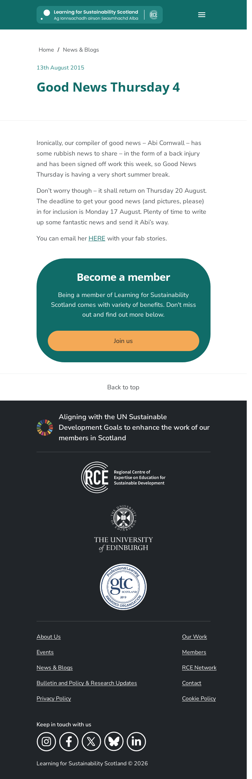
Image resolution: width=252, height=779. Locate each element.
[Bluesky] (114, 743)
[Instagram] (46, 743)
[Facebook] (69, 743)
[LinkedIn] (136, 743)
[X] (91, 743)
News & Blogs (55, 668)
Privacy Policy (54, 698)
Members (194, 652)
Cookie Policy (199, 698)
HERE (97, 238)
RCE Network (199, 668)
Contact (191, 683)
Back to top (123, 387)
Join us (123, 341)
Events (45, 652)
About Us (49, 637)
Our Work (194, 637)
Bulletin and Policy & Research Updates (87, 683)
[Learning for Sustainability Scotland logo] (100, 15)
